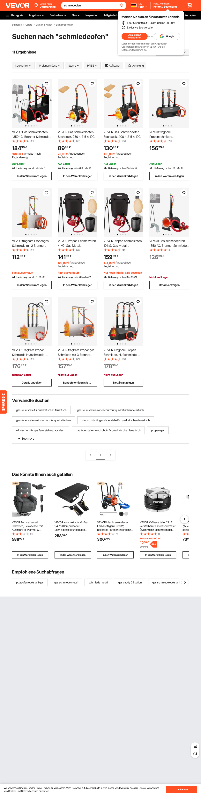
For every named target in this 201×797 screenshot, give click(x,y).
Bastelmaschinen (64, 24)
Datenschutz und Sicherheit (35, 791)
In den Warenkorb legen (32, 176)
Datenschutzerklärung (132, 49)
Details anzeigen (169, 285)
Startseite (17, 24)
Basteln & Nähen (44, 24)
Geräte (29, 24)
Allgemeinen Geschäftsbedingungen (144, 45)
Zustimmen (181, 789)
